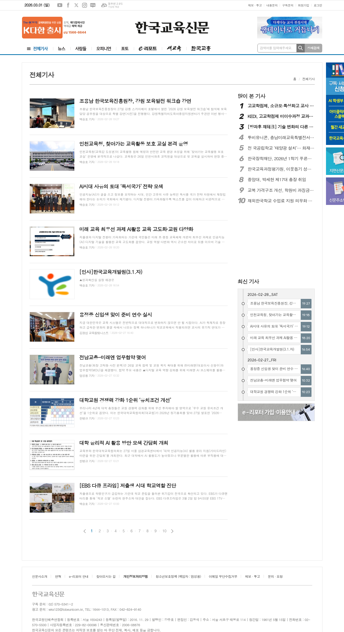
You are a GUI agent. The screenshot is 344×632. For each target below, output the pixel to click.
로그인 (318, 5)
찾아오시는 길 (106, 576)
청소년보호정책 (178, 576)
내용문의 (271, 5)
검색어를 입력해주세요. (276, 47)
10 (164, 530)
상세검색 (313, 47)
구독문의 (287, 5)
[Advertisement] (270, 241)
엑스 (76, 5)
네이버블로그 (93, 5)
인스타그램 (84, 5)
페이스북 (68, 5)
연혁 (58, 576)
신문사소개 (39, 576)
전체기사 (308, 78)
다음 (172, 531)
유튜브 (60, 5)
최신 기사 (248, 281)
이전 (85, 531)
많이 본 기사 (251, 96)
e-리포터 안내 (79, 576)
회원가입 (303, 5)
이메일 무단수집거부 (223, 576)
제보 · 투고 (255, 5)
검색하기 (300, 48)
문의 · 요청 (275, 576)
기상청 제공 (113, 6)
